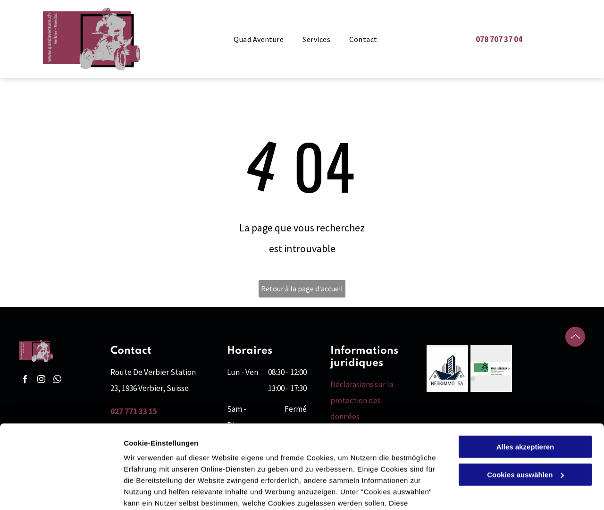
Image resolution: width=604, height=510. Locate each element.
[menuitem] (258, 39)
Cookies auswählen (157, 491)
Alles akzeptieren (525, 386)
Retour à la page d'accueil (302, 288)
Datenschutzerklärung (231, 465)
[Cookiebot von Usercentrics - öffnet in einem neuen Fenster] (61, 491)
